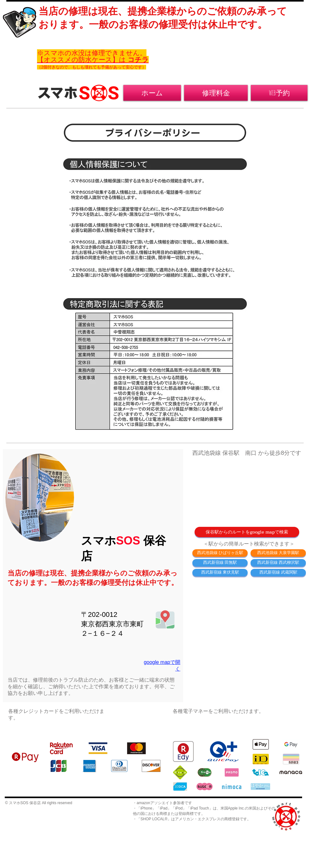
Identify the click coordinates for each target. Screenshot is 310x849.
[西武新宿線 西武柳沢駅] (278, 563)
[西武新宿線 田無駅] (220, 563)
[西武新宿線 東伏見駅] (220, 572)
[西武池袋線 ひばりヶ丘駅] (220, 553)
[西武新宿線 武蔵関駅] (278, 572)
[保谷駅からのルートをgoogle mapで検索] (247, 532)
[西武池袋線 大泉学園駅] (278, 553)
